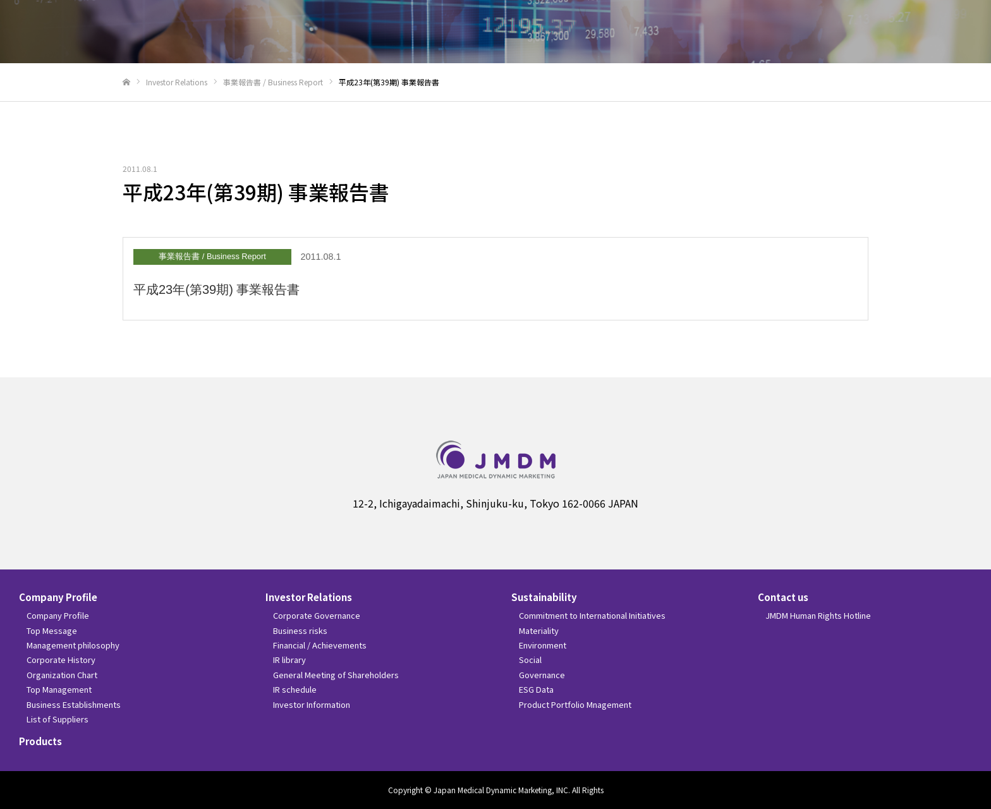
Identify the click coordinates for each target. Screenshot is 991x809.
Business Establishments (74, 704)
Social (530, 660)
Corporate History (61, 660)
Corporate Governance (316, 615)
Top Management (59, 689)
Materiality (539, 630)
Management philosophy (73, 645)
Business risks (300, 630)
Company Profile (58, 597)
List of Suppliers (57, 719)
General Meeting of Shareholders (336, 675)
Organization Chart (62, 675)
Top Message (52, 630)
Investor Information (311, 704)
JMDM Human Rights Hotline (818, 615)
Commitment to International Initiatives (592, 615)
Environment (542, 645)
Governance (542, 675)
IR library (289, 660)
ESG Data (536, 689)
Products (40, 741)
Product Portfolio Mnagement (575, 704)
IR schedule (295, 689)
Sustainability (544, 597)
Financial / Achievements (320, 645)
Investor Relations (308, 597)
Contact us (783, 597)
